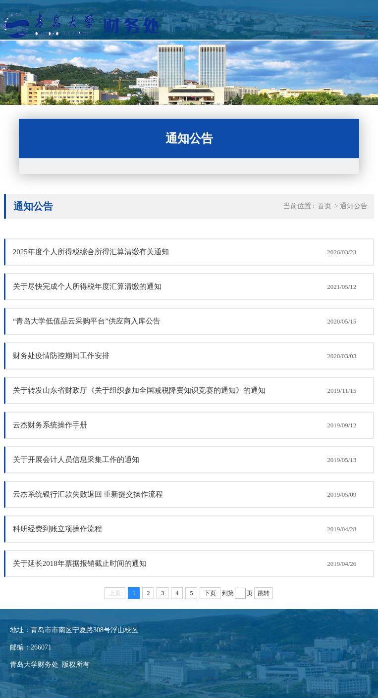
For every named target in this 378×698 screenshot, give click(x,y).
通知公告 (354, 206)
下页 (210, 593)
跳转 (264, 593)
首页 (324, 206)
